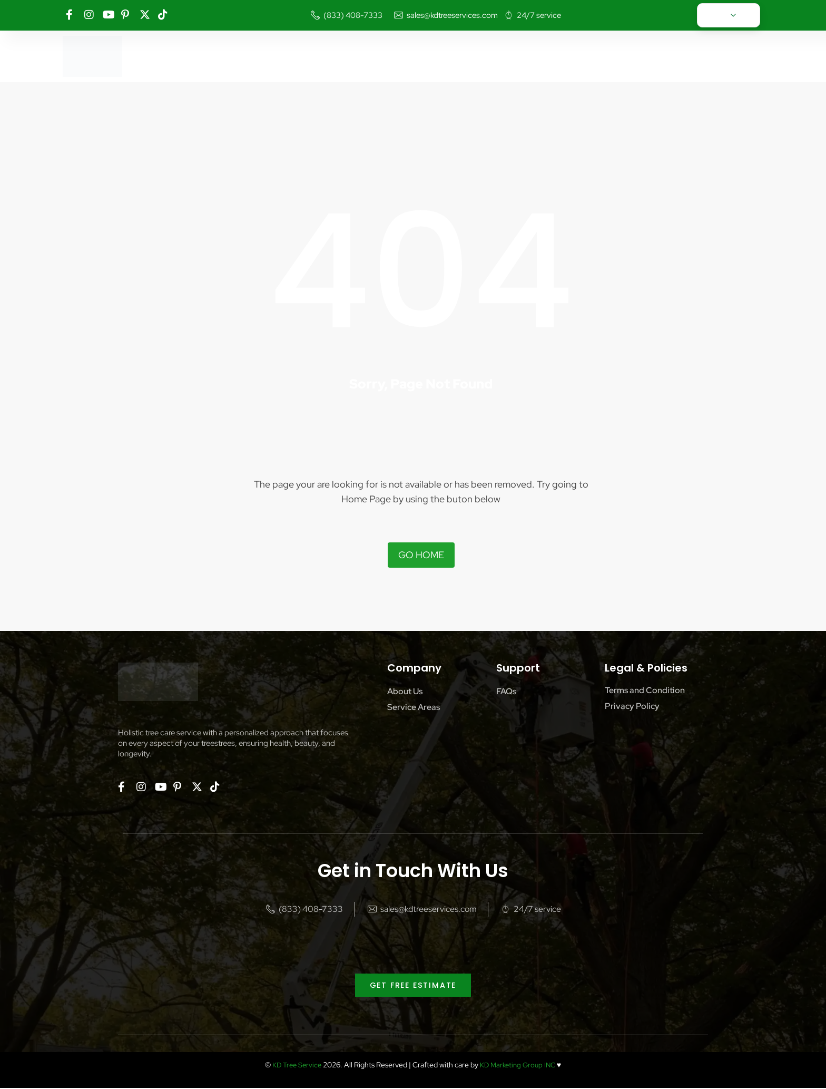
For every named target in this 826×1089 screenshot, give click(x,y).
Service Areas (413, 707)
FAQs (506, 691)
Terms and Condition (645, 690)
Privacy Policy (632, 706)
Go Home (421, 555)
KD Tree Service (294, 1066)
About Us (404, 691)
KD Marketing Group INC (519, 1066)
